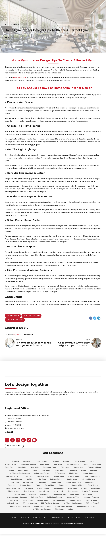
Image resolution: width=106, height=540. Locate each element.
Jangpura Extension (91, 497)
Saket (11, 470)
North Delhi (96, 464)
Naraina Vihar (10, 464)
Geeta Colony (28, 500)
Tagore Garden (79, 461)
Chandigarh (59, 509)
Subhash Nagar (76, 500)
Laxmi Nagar (59, 470)
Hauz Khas (46, 470)
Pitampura (73, 470)
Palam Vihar (13, 500)
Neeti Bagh (74, 494)
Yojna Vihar (87, 494)
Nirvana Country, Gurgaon (17, 497)
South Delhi (9, 467)
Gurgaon (93, 470)
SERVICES (36, 517)
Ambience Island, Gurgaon (20, 506)
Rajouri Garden (41, 461)
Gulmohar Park (37, 497)
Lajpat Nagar (23, 470)
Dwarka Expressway (90, 491)
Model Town (74, 473)
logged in (16, 335)
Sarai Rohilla (59, 488)
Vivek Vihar (72, 488)
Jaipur (70, 509)
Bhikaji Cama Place (73, 482)
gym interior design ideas (31, 316)
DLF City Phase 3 (92, 503)
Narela (84, 488)
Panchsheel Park (94, 467)
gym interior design (13, 316)
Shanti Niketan (16, 479)
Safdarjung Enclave (54, 497)
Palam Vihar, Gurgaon (63, 506)
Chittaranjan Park (12, 476)
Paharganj (12, 485)
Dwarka (66, 461)
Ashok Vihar (95, 488)
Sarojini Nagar (42, 500)
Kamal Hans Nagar (13, 488)
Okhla (35, 470)
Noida (83, 470)
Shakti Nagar (93, 485)
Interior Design (12, 25)
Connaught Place (49, 467)
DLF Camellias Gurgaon (73, 503)
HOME (14, 517)
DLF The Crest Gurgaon (50, 503)
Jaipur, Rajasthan (89, 473)
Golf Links (30, 479)
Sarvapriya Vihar (73, 497)
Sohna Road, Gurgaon (42, 506)
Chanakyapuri (56, 482)
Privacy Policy (89, 517)
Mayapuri (15, 461)
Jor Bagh (42, 479)
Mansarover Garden (28, 464)
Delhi (85, 464)
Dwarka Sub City (59, 494)
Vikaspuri (55, 461)
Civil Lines (15, 482)
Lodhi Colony (90, 482)
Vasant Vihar (59, 476)
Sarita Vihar (49, 485)
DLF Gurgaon (60, 473)
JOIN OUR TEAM (57, 517)
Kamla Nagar (44, 491)
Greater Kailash (74, 476)
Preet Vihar (41, 482)
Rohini (92, 461)
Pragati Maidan (43, 488)
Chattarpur (63, 485)
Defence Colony (56, 479)
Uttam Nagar (28, 482)
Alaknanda (44, 494)
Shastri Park (58, 491)
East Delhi (22, 467)
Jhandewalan (73, 491)
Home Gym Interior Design (15, 320)
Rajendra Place (77, 485)
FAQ (45, 517)
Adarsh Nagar (29, 491)
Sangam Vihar (19, 494)
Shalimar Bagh (13, 491)
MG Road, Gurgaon (30, 503)
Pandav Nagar (25, 485)
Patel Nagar (44, 464)
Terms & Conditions (73, 517)
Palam (38, 485)
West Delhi (35, 467)
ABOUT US (25, 517)
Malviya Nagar (12, 503)
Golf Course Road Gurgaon (20, 473)
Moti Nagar (58, 464)
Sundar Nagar (72, 479)
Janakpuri (27, 461)
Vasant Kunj (78, 467)
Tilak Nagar (65, 467)
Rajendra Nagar (73, 464)
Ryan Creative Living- (20, 77)
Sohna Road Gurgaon (42, 473)
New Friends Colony (92, 476)
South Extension (43, 476)
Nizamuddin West (88, 479)
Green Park (28, 476)
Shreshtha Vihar (59, 500)
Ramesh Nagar (91, 500)
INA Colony (29, 488)
